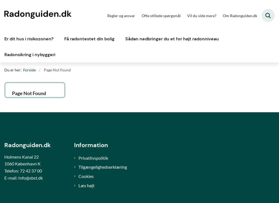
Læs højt (86, 185)
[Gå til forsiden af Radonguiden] (36, 15)
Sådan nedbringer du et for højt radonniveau (172, 39)
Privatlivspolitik (93, 157)
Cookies (86, 176)
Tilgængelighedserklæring (102, 166)
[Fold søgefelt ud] (268, 15)
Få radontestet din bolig (89, 39)
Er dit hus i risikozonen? (28, 39)
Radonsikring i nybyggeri (29, 54)
